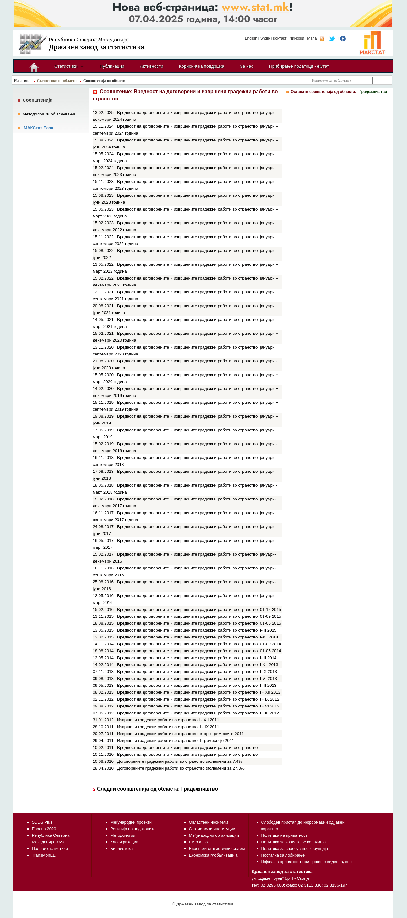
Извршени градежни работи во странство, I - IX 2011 (168, 726)
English (251, 38)
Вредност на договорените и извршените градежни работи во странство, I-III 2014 (196, 657)
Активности (151, 66)
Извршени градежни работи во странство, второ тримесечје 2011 (180, 733)
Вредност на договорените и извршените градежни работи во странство (187, 747)
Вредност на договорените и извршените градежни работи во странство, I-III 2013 (196, 685)
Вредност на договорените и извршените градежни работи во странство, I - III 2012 (198, 713)
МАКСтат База (38, 127)
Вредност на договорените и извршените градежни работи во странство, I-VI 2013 (197, 678)
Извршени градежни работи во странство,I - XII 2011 (168, 720)
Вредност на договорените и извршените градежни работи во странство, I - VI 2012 (198, 706)
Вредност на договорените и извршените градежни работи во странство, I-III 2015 (196, 630)
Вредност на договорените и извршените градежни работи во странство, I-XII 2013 (197, 664)
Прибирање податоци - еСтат (299, 66)
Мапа (312, 38)
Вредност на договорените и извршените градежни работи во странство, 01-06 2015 (199, 623)
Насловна (22, 80)
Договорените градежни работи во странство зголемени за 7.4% (179, 761)
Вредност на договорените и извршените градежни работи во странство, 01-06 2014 (199, 650)
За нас (246, 66)
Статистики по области (57, 80)
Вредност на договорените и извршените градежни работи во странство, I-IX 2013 (197, 671)
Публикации (112, 66)
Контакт (279, 38)
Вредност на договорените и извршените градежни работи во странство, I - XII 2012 (198, 692)
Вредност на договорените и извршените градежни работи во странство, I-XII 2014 (197, 637)
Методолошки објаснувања (49, 114)
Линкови (297, 38)
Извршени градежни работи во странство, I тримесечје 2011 (175, 740)
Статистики (65, 66)
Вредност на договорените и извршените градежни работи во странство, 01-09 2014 (199, 644)
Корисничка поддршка (201, 66)
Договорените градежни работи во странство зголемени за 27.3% (181, 768)
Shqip (265, 38)
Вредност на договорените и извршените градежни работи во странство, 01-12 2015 (199, 609)
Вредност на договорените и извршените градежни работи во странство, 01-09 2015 (199, 616)
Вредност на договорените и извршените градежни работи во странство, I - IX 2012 (198, 699)
